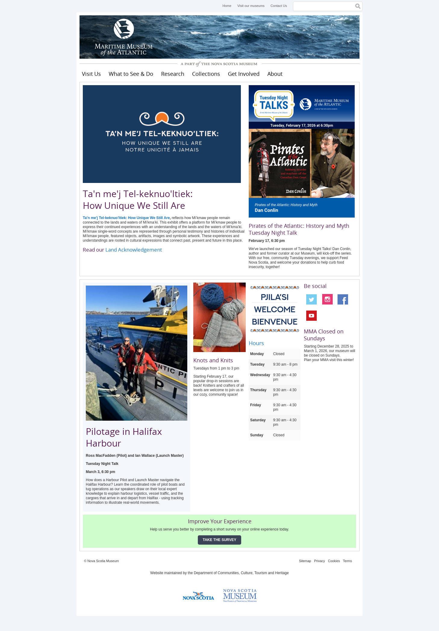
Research (172, 73)
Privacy (319, 561)
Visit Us (91, 73)
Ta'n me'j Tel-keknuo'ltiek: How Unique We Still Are (126, 218)
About (274, 73)
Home (227, 6)
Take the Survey (219, 540)
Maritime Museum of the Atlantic (124, 37)
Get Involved (244, 73)
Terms (347, 561)
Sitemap (305, 561)
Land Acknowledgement (133, 249)
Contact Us (279, 6)
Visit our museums (250, 6)
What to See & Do (131, 73)
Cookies (334, 561)
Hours (256, 343)
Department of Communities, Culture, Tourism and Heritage (241, 573)
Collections (206, 73)
